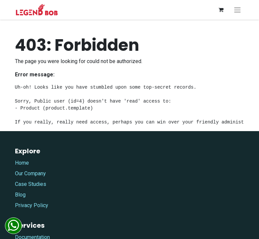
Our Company (30, 173)
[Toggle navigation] (237, 10)
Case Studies (30, 184)
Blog (20, 195)
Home (22, 163)
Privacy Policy (31, 205)
